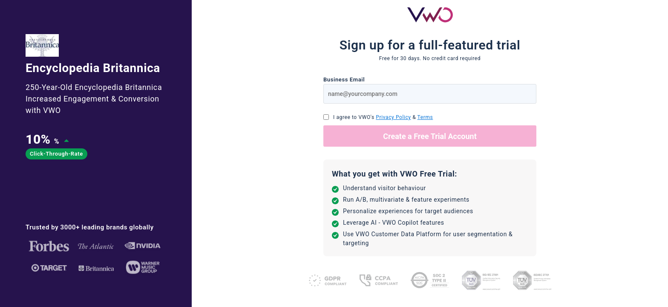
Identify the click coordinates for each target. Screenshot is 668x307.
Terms (425, 117)
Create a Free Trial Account (430, 136)
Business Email (344, 79)
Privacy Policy (393, 117)
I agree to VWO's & (383, 117)
